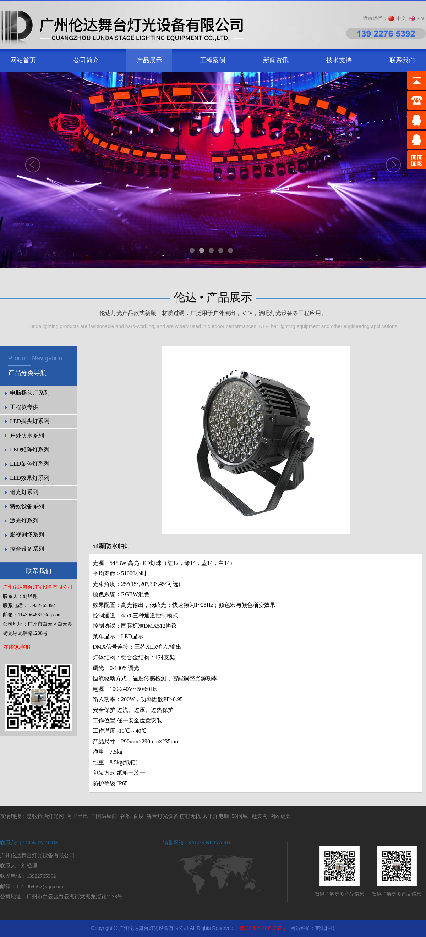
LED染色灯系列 (29, 464)
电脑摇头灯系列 (30, 393)
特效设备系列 (27, 506)
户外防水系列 (27, 435)
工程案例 (212, 60)
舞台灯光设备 (163, 816)
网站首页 (23, 60)
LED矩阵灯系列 (29, 450)
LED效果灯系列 (29, 478)
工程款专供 (24, 407)
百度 (138, 816)
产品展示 (149, 60)
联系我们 (402, 60)
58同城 (240, 816)
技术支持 (339, 60)
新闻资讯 (276, 60)
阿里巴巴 (77, 816)
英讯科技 (325, 928)
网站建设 (280, 816)
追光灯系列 (24, 492)
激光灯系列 (24, 520)
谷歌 (125, 816)
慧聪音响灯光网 (45, 816)
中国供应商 (104, 816)
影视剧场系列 (27, 535)
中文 (401, 18)
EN (420, 18)
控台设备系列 (27, 549)
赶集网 (260, 816)
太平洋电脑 (215, 816)
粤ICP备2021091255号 (262, 928)
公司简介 (86, 60)
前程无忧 (190, 816)
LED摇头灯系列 (29, 421)
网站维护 (300, 928)
